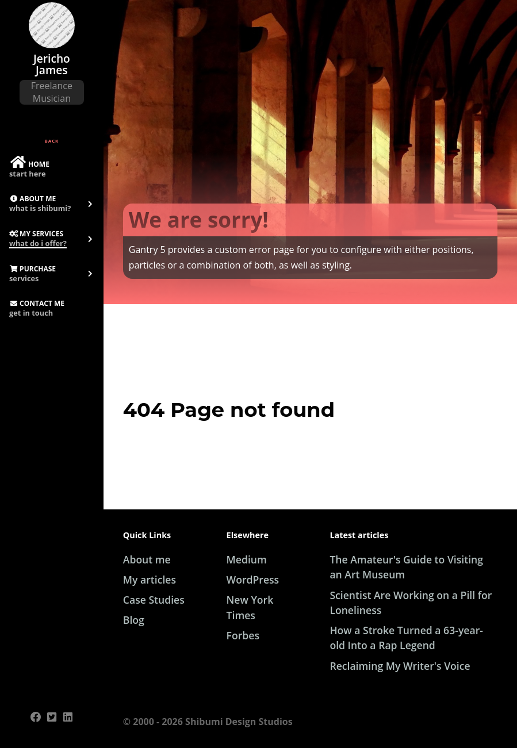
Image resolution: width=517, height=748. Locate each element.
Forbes (243, 635)
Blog (133, 620)
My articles (149, 579)
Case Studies (154, 600)
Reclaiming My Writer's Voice (400, 666)
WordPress (253, 579)
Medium (247, 559)
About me (147, 559)
